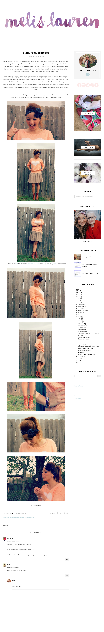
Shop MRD (77, 398)
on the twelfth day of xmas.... (89, 265)
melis (13, 580)
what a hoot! (82, 329)
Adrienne (10, 538)
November (81, 306)
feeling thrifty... (87, 257)
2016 (77, 297)
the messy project (83, 339)
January (80, 356)
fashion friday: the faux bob (86, 354)
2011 (77, 360)
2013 (77, 302)
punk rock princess (83, 337)
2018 (77, 293)
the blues (81, 352)
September (81, 310)
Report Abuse (78, 386)
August (80, 312)
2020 (78, 289)
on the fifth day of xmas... (90, 273)
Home (76, 396)
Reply (67, 559)
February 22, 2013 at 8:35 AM (13, 541)
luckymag (20, 517)
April (79, 320)
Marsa (9, 564)
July (79, 314)
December (81, 304)
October (80, 308)
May (79, 318)
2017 (77, 295)
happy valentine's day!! (85, 345)
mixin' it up (81, 341)
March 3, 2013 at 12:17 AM (13, 567)
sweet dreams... (83, 326)
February (80, 324)
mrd (16, 264)
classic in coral (82, 328)
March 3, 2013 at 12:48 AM (17, 583)
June (79, 316)
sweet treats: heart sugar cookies (88, 347)
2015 (77, 299)
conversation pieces (33, 264)
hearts (12, 517)
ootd (31, 517)
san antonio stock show (85, 343)
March (80, 322)
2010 (77, 362)
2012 (77, 358)
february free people (84, 350)
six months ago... (83, 331)
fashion (6, 517)
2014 (77, 301)
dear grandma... (88, 241)
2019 (77, 291)
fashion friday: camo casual (86, 349)
